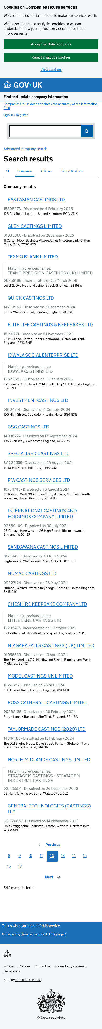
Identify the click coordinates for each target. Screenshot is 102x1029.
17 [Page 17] (20, 866)
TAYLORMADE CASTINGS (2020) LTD (47, 729)
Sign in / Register (15, 115)
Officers (46, 171)
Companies (25, 171)
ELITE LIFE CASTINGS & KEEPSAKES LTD (50, 325)
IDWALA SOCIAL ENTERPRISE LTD (43, 355)
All (7, 171)
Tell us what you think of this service (31, 925)
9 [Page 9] (20, 855)
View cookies (51, 69)
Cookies (24, 966)
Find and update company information (36, 97)
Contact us (42, 966)
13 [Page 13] (63, 855)
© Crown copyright (51, 1017)
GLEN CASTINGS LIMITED (35, 226)
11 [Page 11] (41, 855)
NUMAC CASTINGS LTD (32, 573)
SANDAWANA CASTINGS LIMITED (43, 547)
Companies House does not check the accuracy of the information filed (51, 106)
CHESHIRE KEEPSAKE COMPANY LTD (47, 604)
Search (87, 131)
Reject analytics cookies (51, 57)
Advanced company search (25, 148)
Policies (9, 966)
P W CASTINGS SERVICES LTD (39, 480)
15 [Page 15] (85, 855)
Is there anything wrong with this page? (34, 934)
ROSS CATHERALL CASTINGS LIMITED (48, 702)
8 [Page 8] (9, 855)
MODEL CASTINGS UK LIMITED (40, 676)
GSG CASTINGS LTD (28, 427)
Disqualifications (71, 171)
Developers (12, 971)
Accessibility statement (70, 966)
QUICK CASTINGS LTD (31, 298)
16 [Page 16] (9, 866)
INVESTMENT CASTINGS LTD (38, 400)
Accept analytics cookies (51, 44)
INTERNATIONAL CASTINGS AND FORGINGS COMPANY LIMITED (42, 513)
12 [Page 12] (52, 855)
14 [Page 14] (74, 855)
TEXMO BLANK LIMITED (33, 257)
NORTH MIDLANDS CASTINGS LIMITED (49, 759)
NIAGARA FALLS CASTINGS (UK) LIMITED (51, 645)
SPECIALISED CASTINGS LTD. (39, 453)
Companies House (28, 980)
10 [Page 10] (30, 855)
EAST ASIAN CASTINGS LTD (36, 199)
